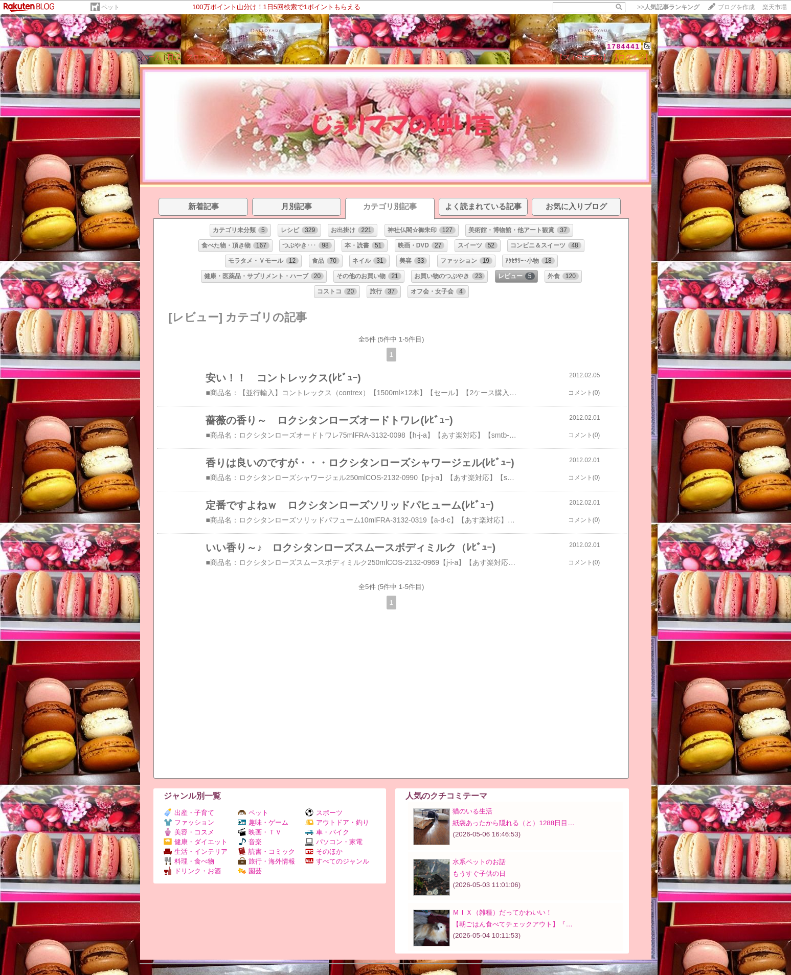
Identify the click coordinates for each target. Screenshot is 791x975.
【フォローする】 (582, 57)
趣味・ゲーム (263, 822)
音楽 (250, 842)
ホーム (152, 57)
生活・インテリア (196, 851)
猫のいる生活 (472, 811)
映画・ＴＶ (260, 832)
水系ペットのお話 (479, 862)
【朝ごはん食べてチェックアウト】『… (512, 924)
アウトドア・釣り (337, 822)
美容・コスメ (189, 832)
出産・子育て (189, 813)
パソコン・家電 (334, 842)
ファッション (189, 822)
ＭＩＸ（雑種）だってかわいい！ (502, 912)
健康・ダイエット (196, 842)
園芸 (250, 871)
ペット (110, 7)
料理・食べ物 (189, 861)
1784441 (623, 46)
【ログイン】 (631, 57)
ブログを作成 (736, 7)
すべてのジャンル (337, 861)
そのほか (324, 851)
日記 (173, 57)
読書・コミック (266, 851)
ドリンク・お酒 (192, 871)
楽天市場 (774, 7)
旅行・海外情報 (266, 861)
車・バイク (327, 832)
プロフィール (206, 57)
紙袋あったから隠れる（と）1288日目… (513, 823)
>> (668, 7)
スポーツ (324, 813)
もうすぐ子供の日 (479, 873)
